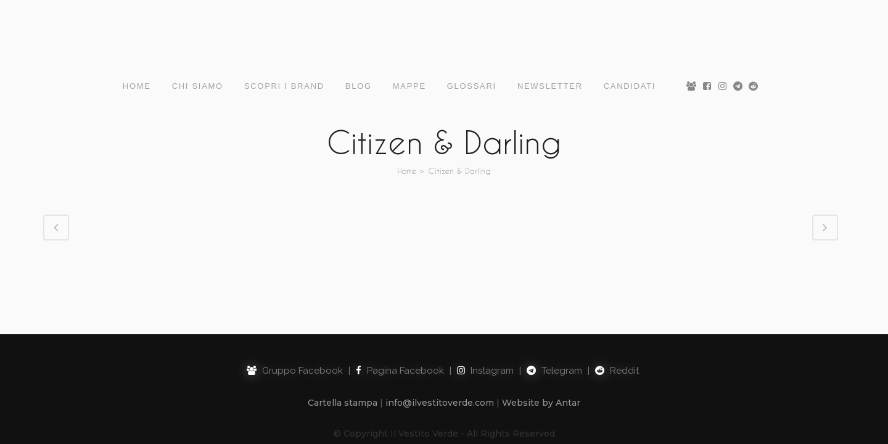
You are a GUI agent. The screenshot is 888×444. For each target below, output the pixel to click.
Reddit (617, 311)
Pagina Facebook (400, 311)
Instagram (485, 311)
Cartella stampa (342, 343)
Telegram (554, 311)
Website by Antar (541, 343)
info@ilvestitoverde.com (439, 343)
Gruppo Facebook (295, 311)
